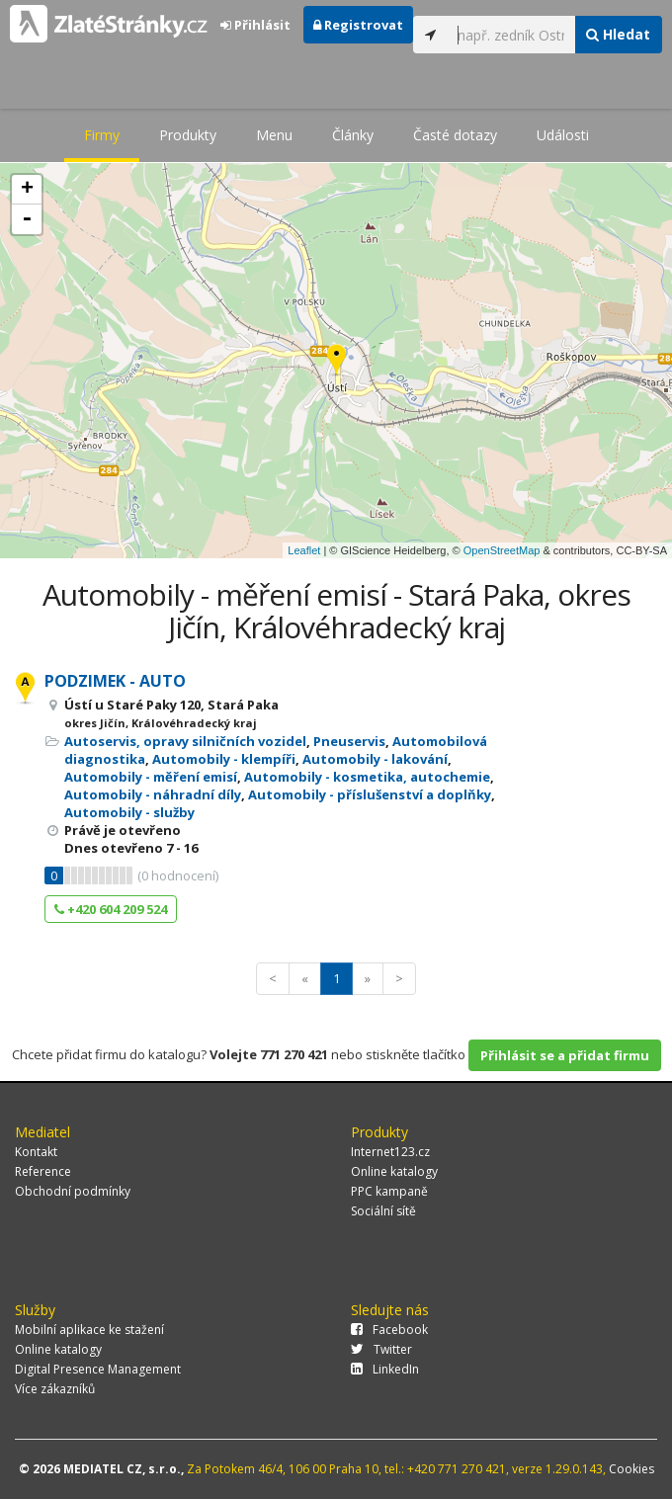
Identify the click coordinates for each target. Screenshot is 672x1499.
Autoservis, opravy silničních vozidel (185, 741)
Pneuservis (349, 741)
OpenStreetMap (502, 550)
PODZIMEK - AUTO (115, 681)
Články (353, 134)
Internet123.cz (390, 1151)
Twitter (381, 1349)
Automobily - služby (129, 812)
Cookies (631, 1468)
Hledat (618, 34)
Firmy (102, 134)
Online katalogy (394, 1171)
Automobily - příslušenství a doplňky (369, 794)
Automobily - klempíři (223, 759)
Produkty (187, 134)
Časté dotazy (455, 134)
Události (563, 134)
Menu (274, 134)
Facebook (389, 1329)
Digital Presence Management (98, 1369)
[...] (511, 34)
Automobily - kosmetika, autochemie (367, 777)
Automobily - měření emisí (150, 777)
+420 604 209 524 (110, 909)
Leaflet (304, 550)
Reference (43, 1171)
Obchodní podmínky (72, 1191)
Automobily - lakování (375, 759)
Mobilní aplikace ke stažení (89, 1329)
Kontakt (36, 1151)
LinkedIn (385, 1369)
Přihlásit (255, 25)
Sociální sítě (383, 1211)
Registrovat (358, 25)
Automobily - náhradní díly (152, 794)
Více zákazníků (55, 1388)
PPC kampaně (389, 1191)
